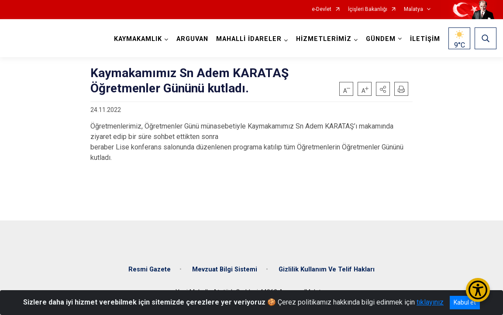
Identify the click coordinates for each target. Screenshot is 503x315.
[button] (383, 89)
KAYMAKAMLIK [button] (138, 39)
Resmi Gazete (149, 269)
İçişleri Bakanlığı (367, 9)
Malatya (413, 9)
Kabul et (465, 302)
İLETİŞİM (425, 39)
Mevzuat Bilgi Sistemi (224, 269)
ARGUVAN (192, 39)
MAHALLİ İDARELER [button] (249, 39)
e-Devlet (321, 9)
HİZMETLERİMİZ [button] (323, 39)
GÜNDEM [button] (381, 39)
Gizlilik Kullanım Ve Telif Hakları (327, 269)
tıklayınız (430, 302)
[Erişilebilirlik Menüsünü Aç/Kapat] (478, 290)
